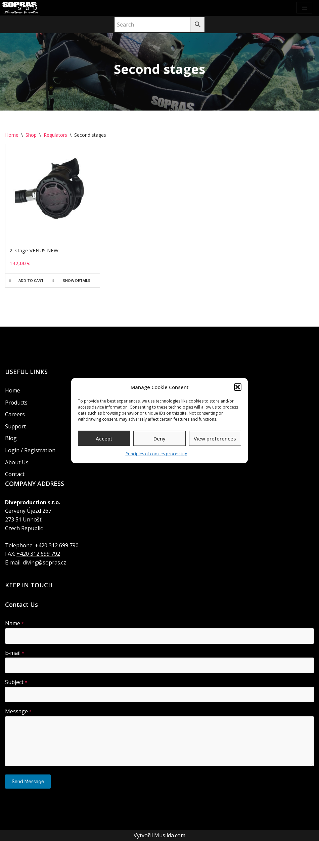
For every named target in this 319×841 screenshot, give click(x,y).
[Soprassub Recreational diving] (20, 8)
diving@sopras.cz (44, 562)
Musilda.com (169, 835)
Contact (15, 474)
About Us (17, 462)
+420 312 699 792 (38, 553)
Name (14, 623)
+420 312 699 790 (57, 545)
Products (16, 402)
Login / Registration (30, 450)
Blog (11, 438)
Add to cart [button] (31, 280)
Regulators (55, 135)
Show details (76, 280)
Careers (15, 414)
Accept (104, 438)
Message (18, 711)
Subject (16, 682)
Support (15, 426)
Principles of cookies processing (156, 454)
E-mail (14, 653)
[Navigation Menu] (304, 7)
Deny (159, 438)
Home (11, 135)
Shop (31, 135)
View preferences (215, 438)
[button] (237, 387)
